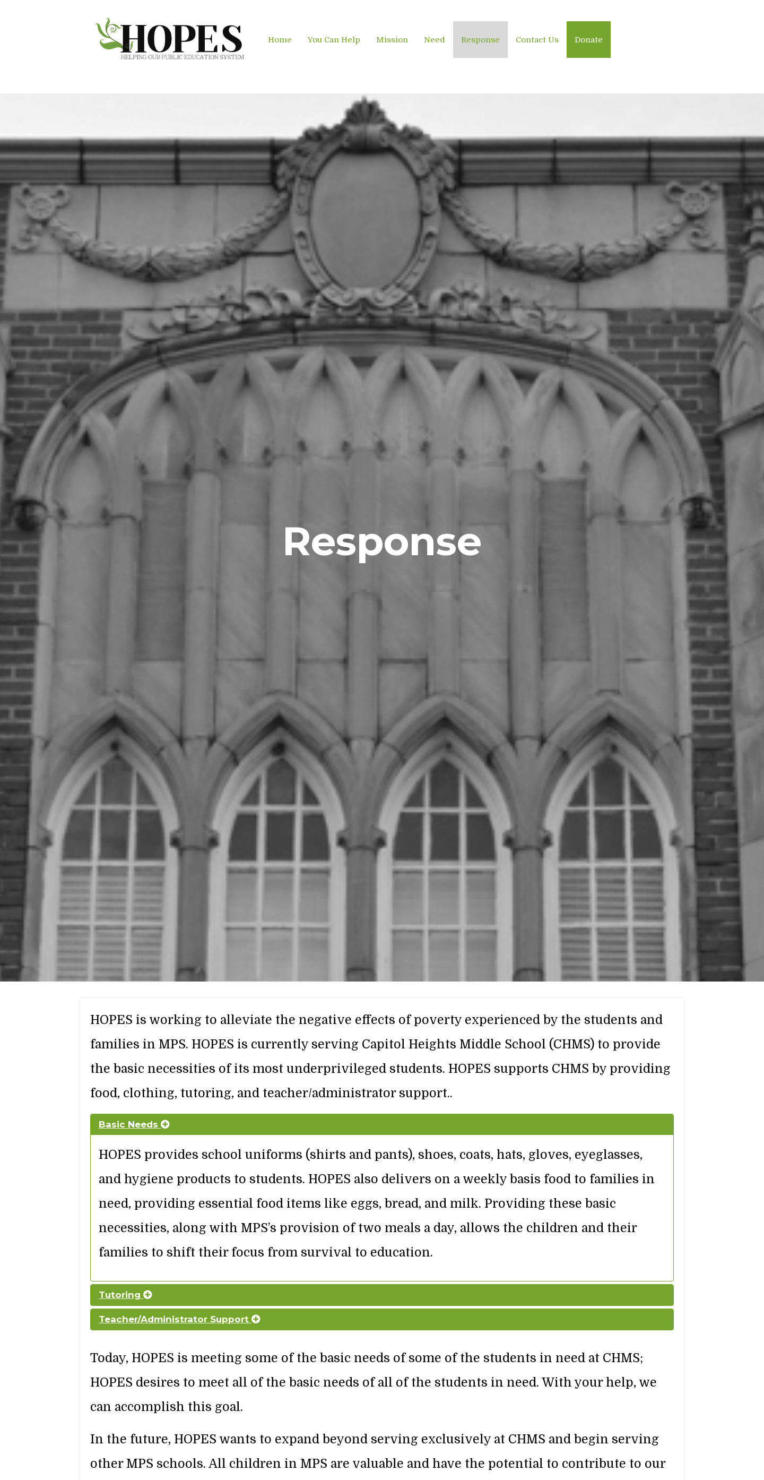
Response (480, 40)
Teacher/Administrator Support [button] (180, 1319)
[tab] (382, 1124)
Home (280, 40)
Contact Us (537, 40)
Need (434, 40)
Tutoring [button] (125, 1294)
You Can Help (334, 40)
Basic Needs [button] (134, 1124)
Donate (589, 40)
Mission (392, 40)
